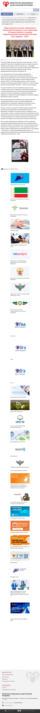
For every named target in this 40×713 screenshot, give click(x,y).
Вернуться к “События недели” (10, 169)
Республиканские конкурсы (9, 689)
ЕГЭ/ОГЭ (4, 687)
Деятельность (5, 677)
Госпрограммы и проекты (8, 681)
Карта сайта (11, 710)
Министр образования (7, 674)
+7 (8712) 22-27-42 (8, 702)
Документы (5, 679)
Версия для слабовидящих (28, 710)
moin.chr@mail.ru (8, 705)
